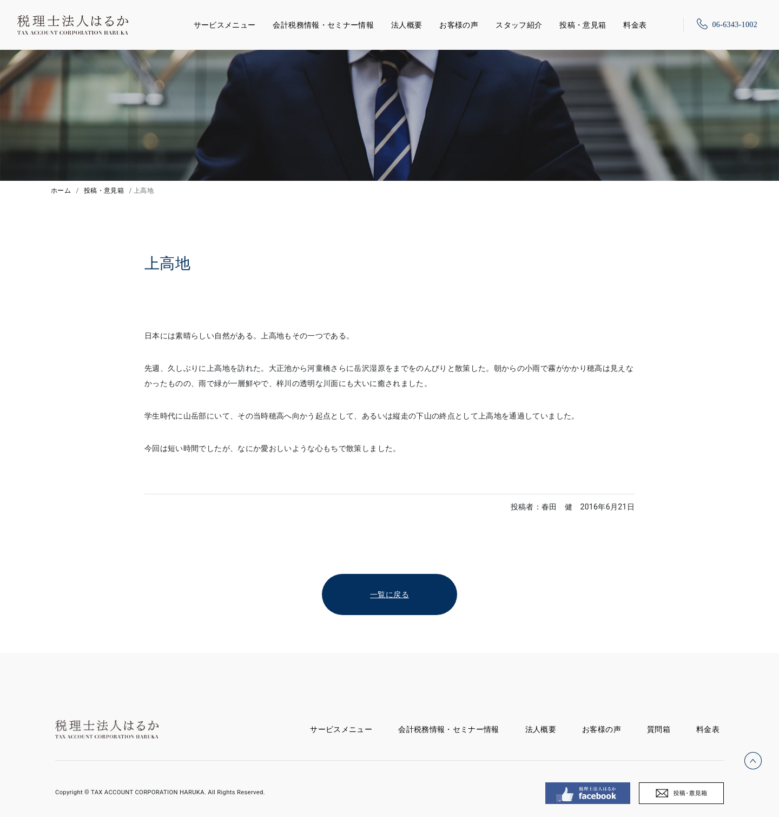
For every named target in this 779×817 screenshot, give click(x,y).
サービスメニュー (225, 23)
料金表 (634, 25)
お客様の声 (458, 25)
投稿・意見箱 (582, 25)
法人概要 (406, 25)
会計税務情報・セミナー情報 (323, 25)
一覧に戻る (389, 594)
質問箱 (658, 729)
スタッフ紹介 (519, 25)
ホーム (61, 190)
